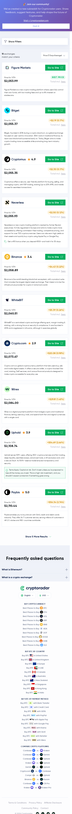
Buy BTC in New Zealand (35, 680)
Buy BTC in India (35, 692)
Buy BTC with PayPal (35, 715)
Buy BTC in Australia (35, 676)
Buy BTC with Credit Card (35, 707)
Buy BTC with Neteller (35, 735)
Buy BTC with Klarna (35, 727)
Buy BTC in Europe (35, 664)
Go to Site (55, 67)
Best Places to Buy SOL (35, 616)
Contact (44, 808)
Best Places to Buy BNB (35, 624)
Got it (36, 26)
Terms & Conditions (17, 802)
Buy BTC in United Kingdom (35, 659)
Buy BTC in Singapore (35, 684)
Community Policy (29, 808)
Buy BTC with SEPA (35, 711)
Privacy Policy (35, 802)
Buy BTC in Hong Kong (35, 688)
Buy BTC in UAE (35, 668)
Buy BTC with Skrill (34, 731)
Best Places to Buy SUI (35, 645)
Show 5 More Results (36, 536)
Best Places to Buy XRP (35, 620)
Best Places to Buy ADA (35, 628)
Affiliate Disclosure (53, 802)
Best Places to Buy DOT (35, 632)
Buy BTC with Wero (35, 740)
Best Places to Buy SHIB (35, 640)
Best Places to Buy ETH (35, 612)
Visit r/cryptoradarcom (36, 20)
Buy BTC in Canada (34, 672)
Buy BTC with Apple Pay (35, 719)
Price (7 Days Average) (52, 55)
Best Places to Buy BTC (35, 607)
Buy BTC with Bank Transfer (34, 702)
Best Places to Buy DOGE (35, 636)
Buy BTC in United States (35, 655)
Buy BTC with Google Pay (35, 723)
